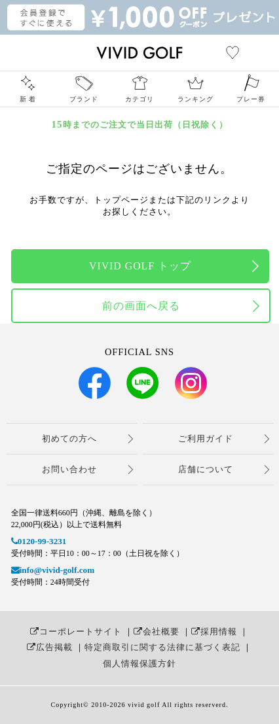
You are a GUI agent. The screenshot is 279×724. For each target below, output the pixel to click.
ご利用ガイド (205, 438)
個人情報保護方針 (139, 663)
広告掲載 (50, 647)
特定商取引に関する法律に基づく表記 (162, 647)
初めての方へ (69, 438)
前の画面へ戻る (141, 305)
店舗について (205, 469)
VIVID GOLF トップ (140, 265)
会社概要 (156, 631)
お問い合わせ (69, 469)
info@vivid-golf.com (52, 570)
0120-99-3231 (39, 541)
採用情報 (214, 631)
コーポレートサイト (76, 631)
